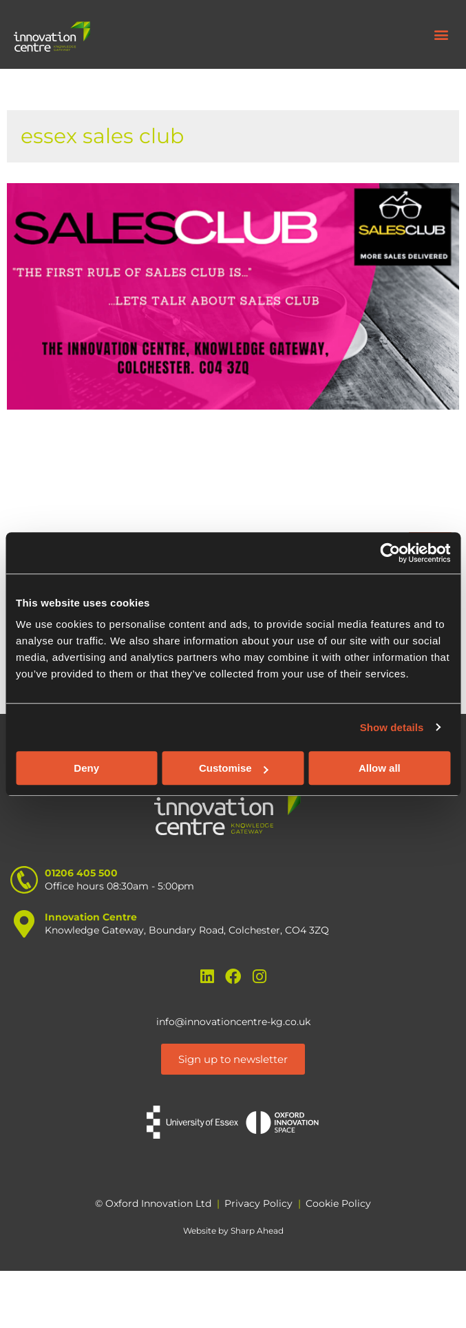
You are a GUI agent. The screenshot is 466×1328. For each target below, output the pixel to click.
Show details (392, 727)
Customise (233, 768)
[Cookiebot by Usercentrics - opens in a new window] (390, 552)
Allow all (380, 768)
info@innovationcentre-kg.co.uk (233, 1021)
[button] (441, 34)
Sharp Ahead (257, 1230)
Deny (86, 768)
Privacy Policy (258, 1203)
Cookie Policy (338, 1203)
